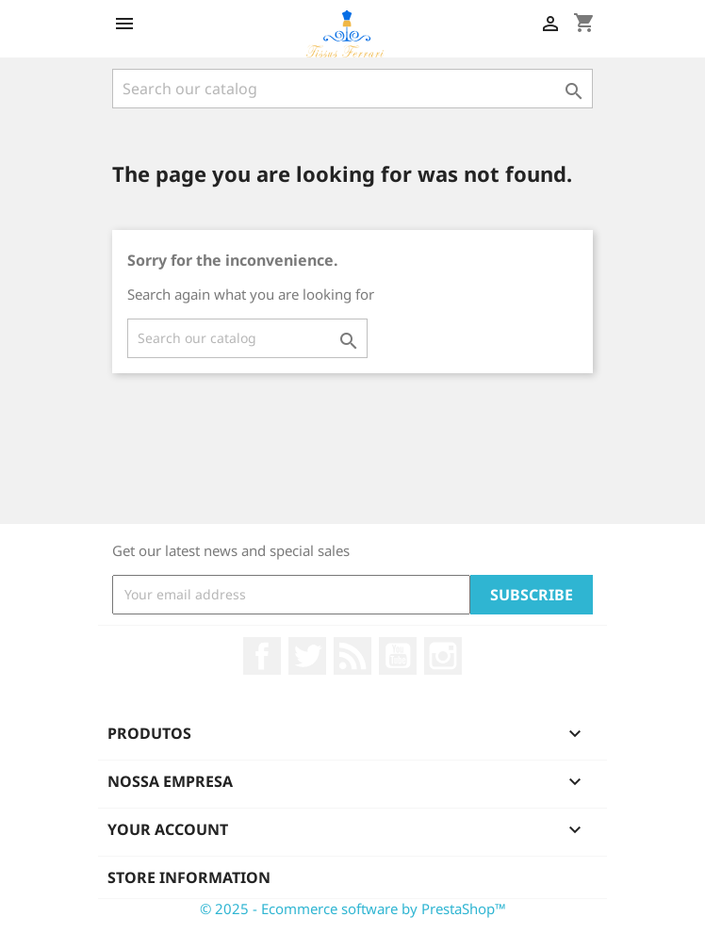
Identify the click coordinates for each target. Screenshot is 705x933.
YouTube (398, 656)
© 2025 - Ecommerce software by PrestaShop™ (353, 908)
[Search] (352, 88)
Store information (189, 877)
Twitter (307, 656)
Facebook (262, 656)
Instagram (443, 656)
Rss (352, 656)
